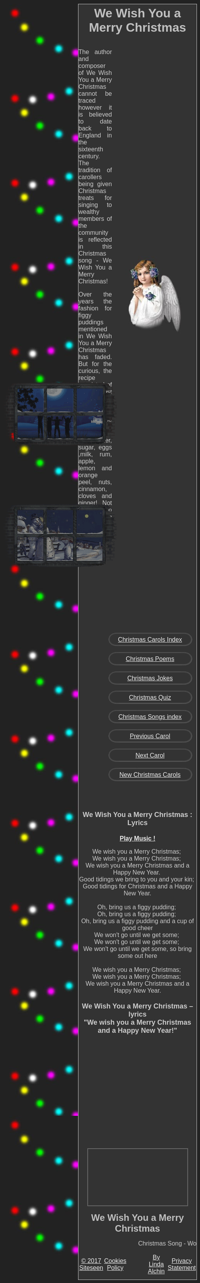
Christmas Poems (150, 659)
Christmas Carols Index (150, 639)
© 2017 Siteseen (91, 1264)
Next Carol (150, 755)
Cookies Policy (115, 1264)
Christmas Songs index (150, 717)
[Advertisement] (60, 125)
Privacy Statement (182, 1264)
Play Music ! (137, 838)
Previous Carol (150, 736)
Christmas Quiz (150, 697)
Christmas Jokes (150, 678)
